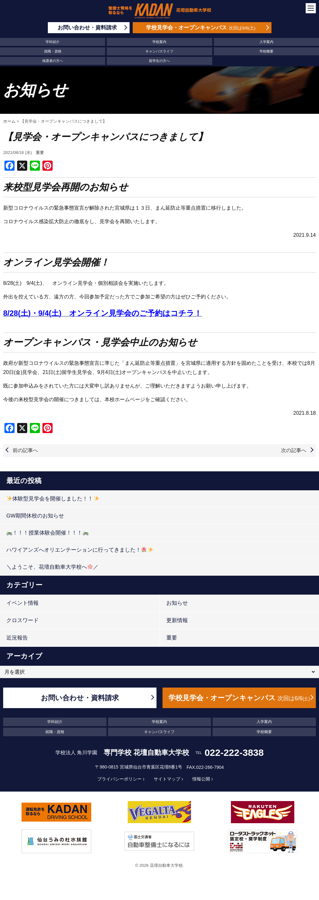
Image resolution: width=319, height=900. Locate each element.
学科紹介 (53, 42)
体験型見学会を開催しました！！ (53, 499)
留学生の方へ (159, 61)
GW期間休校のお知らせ (35, 516)
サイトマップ (167, 778)
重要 (40, 152)
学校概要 (266, 51)
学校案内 (159, 42)
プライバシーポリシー (119, 778)
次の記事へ (293, 450)
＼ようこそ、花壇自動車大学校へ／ (52, 567)
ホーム (9, 121)
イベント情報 (22, 603)
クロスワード (22, 620)
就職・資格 (52, 51)
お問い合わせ (87, 28)
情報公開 (201, 778)
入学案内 (266, 42)
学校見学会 (201, 28)
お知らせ (177, 603)
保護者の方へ (52, 61)
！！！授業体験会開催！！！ (47, 533)
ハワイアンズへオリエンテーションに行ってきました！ (79, 550)
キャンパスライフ (159, 51)
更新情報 (177, 620)
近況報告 (17, 638)
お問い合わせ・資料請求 (80, 698)
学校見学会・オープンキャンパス (239, 698)
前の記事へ (25, 450)
